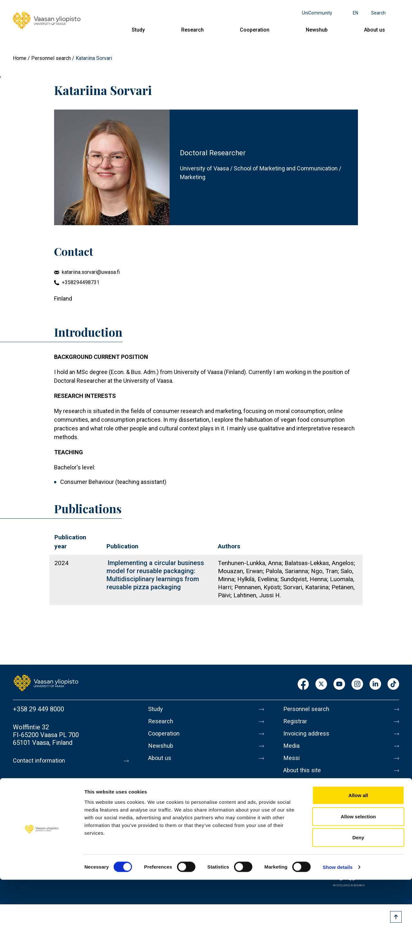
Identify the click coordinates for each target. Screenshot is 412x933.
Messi (292, 763)
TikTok (393, 684)
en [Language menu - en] (355, 12)
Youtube (339, 684)
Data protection (305, 790)
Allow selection (358, 869)
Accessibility (301, 804)
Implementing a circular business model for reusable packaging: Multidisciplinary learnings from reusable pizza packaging (155, 575)
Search (378, 12)
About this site (303, 777)
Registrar (296, 722)
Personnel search (51, 58)
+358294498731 (80, 282)
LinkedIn (375, 684)
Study (138, 30)
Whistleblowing (305, 817)
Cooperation (254, 30)
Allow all (358, 848)
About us (374, 30)
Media (292, 750)
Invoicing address (308, 736)
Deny (358, 890)
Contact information (41, 761)
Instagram (357, 684)
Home (19, 58)
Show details (338, 920)
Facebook (303, 684)
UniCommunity (317, 12)
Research (192, 30)
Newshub (317, 30)
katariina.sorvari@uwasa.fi (91, 272)
